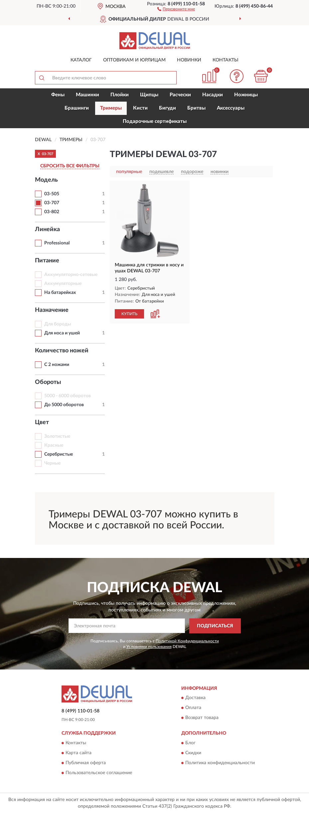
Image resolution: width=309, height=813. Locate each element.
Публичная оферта (86, 763)
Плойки (119, 94)
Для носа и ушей (62, 333)
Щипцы (149, 94)
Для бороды (57, 324)
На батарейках (60, 292)
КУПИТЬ (129, 314)
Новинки (189, 60)
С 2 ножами (56, 364)
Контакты (225, 60)
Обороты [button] (48, 382)
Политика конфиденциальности (220, 763)
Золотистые (57, 436)
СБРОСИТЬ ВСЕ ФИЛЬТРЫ (69, 166)
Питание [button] (47, 261)
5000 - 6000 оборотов (67, 396)
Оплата (193, 708)
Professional (57, 243)
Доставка (195, 698)
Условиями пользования (149, 647)
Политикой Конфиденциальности (187, 641)
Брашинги (77, 108)
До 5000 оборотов (64, 405)
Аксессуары (230, 108)
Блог (190, 743)
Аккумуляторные (62, 283)
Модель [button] (46, 180)
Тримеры (111, 108)
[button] (176, 9)
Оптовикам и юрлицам (134, 60)
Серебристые (58, 454)
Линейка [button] (47, 229)
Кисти (140, 108)
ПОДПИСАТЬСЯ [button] (215, 626)
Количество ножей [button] (61, 351)
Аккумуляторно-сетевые (70, 274)
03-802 (51, 212)
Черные (52, 463)
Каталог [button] (81, 60)
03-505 (51, 194)
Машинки (87, 94)
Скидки (193, 753)
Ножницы (246, 94)
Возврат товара (202, 718)
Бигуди (167, 108)
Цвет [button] (42, 422)
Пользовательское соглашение (99, 772)
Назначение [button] (52, 310)
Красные (53, 445)
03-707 (51, 203)
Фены (58, 94)
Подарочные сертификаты (155, 121)
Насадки (212, 94)
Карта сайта (78, 753)
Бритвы (196, 108)
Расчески (180, 94)
